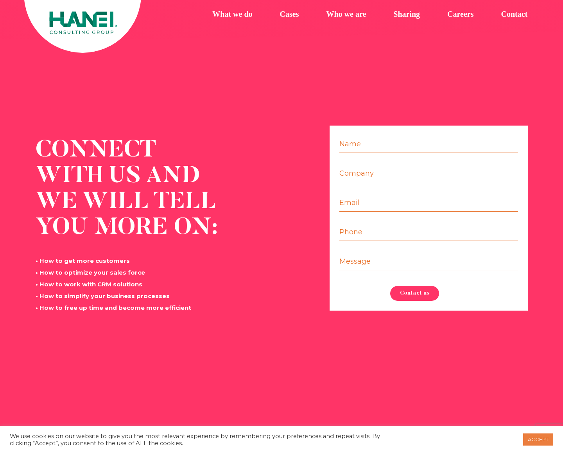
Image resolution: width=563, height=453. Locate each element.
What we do (232, 14)
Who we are (346, 14)
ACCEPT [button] (538, 439)
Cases (289, 14)
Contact (514, 14)
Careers (460, 14)
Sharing (406, 14)
